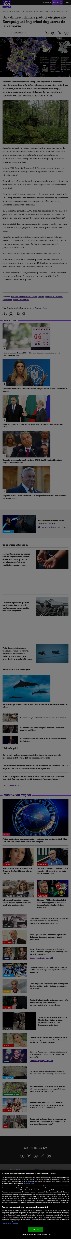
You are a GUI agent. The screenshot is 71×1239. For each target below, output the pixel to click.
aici (27, 1196)
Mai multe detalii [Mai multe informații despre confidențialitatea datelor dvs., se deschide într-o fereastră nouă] (29, 1183)
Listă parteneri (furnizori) (10, 1223)
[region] (35, 1204)
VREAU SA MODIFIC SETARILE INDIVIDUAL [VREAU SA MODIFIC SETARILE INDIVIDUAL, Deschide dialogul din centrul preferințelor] (34, 1234)
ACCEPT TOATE (35, 1229)
